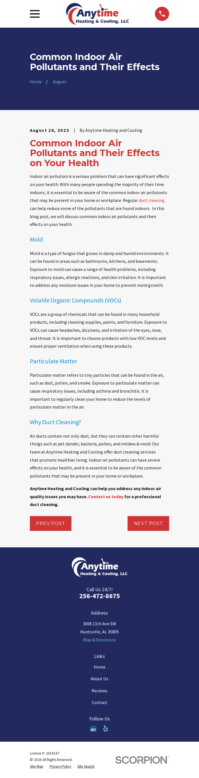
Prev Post (50, 523)
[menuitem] (36, 766)
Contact (99, 702)
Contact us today (106, 496)
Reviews (99, 690)
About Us (99, 678)
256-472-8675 (99, 595)
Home (100, 667)
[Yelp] (105, 729)
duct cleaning (152, 200)
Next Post (148, 523)
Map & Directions (99, 640)
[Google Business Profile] (93, 729)
